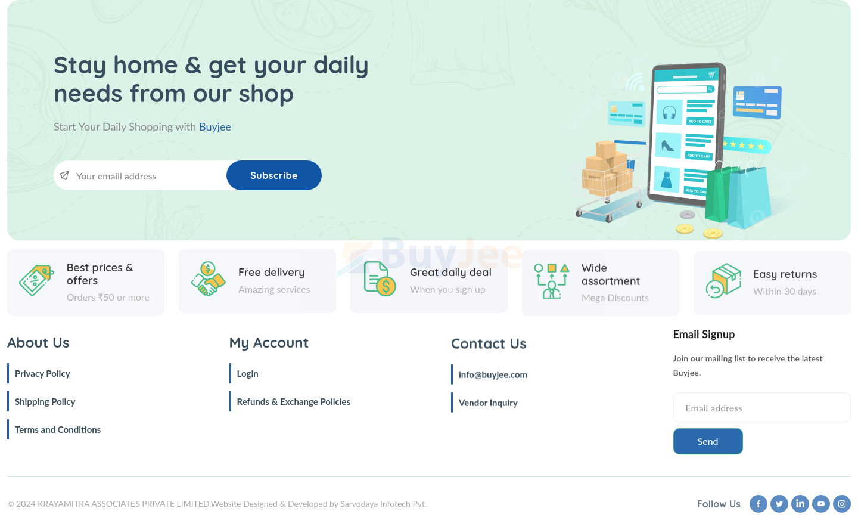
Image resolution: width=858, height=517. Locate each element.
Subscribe (274, 175)
